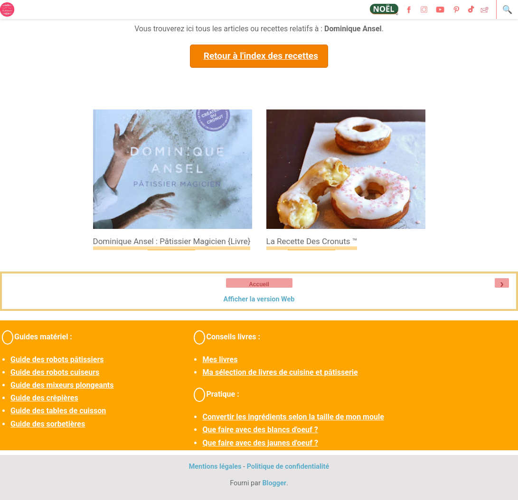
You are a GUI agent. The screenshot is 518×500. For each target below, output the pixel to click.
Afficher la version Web (259, 299)
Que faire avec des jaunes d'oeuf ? (260, 442)
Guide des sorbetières (47, 423)
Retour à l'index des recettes (261, 55)
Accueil (259, 284)
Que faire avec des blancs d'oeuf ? (260, 429)
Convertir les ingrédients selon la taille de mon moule (293, 416)
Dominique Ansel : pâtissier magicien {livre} (172, 241)
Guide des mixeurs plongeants (61, 385)
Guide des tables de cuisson (58, 410)
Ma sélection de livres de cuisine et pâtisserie (280, 372)
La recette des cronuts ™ (312, 241)
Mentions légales (215, 467)
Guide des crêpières (44, 397)
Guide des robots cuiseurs (54, 372)
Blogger (274, 483)
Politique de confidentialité (288, 467)
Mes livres (219, 359)
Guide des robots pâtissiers (57, 359)
